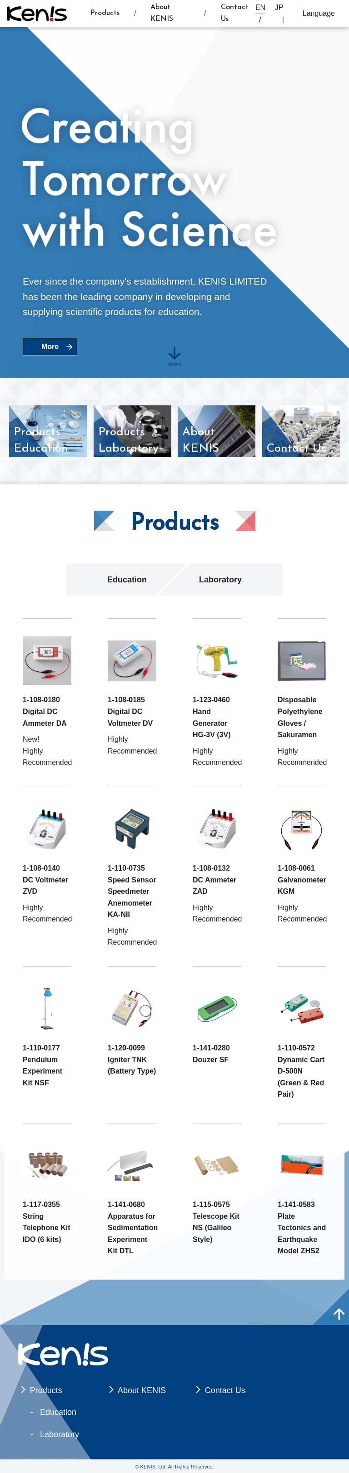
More (50, 346)
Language (319, 13)
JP (279, 7)
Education (127, 579)
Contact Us (225, 1390)
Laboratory (220, 579)
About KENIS (142, 1390)
